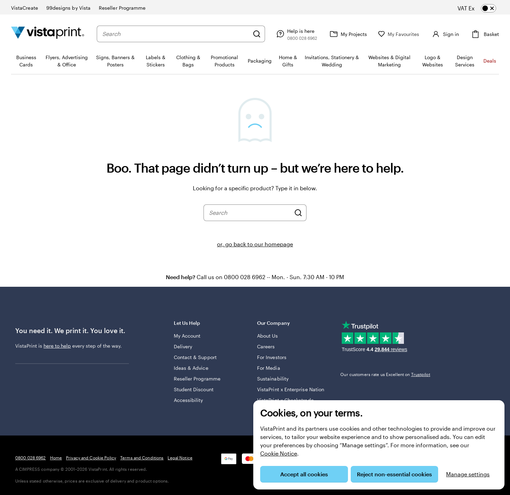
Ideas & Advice (191, 368)
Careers (266, 346)
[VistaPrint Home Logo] (47, 34)
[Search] (257, 34)
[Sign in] (445, 34)
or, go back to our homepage (255, 244)
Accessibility (188, 400)
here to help (57, 346)
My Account (187, 336)
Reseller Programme (197, 379)
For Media (268, 368)
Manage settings (468, 474)
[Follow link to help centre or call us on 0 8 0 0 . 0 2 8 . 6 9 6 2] (296, 34)
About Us (267, 336)
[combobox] (175, 34)
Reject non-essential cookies (394, 474)
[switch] (482, 8)
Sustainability (273, 379)
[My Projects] (347, 34)
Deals (489, 61)
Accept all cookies (304, 474)
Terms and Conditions (141, 457)
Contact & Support (195, 357)
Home (56, 457)
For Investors (271, 357)
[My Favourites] (398, 34)
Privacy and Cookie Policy (91, 457)
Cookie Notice (278, 453)
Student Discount (194, 389)
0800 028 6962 (30, 457)
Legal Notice (180, 457)
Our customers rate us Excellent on (385, 374)
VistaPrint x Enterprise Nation (290, 389)
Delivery (183, 346)
